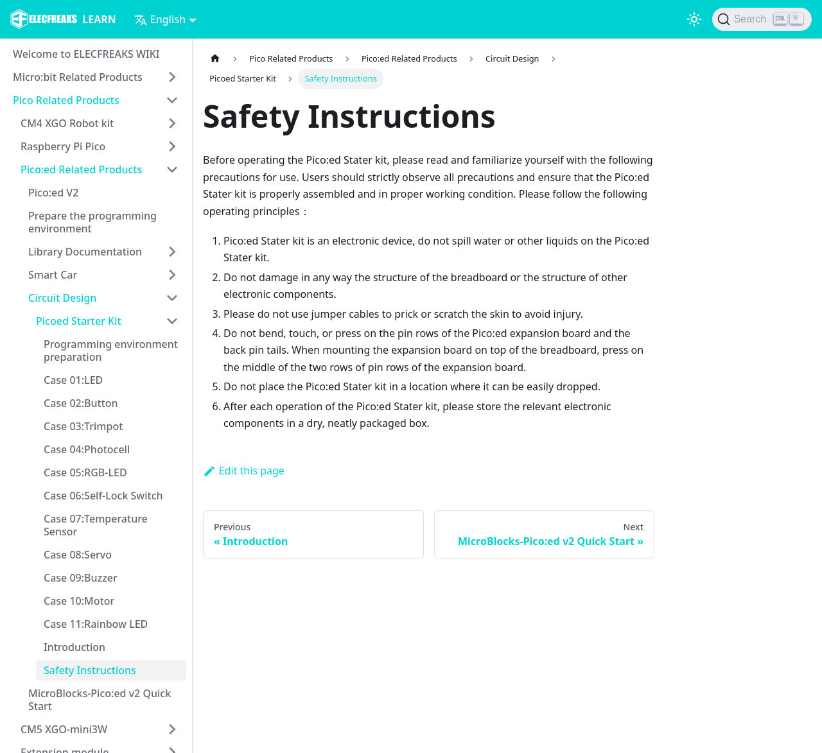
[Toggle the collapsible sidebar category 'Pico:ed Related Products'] (172, 169)
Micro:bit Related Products (78, 77)
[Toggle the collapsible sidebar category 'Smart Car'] (172, 274)
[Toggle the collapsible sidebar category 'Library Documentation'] (172, 251)
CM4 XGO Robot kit (67, 123)
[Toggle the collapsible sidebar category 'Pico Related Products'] (172, 100)
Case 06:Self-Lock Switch (103, 496)
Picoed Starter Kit (78, 321)
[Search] (762, 19)
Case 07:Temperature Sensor (96, 525)
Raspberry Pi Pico (63, 146)
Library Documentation (85, 252)
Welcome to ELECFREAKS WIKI (86, 54)
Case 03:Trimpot (83, 426)
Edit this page (243, 470)
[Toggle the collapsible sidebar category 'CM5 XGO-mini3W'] (172, 729)
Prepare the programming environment (92, 222)
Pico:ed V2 (53, 193)
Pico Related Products (66, 100)
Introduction (74, 647)
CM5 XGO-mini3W (64, 729)
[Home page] (215, 59)
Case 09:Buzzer (81, 578)
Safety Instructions (90, 670)
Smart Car (52, 275)
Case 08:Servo (78, 555)
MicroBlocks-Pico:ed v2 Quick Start (99, 699)
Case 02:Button (81, 403)
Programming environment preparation (111, 350)
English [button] (160, 19)
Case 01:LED (73, 380)
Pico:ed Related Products (81, 169)
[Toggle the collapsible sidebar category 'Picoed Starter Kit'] (172, 321)
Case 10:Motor (79, 601)
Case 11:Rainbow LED (96, 624)
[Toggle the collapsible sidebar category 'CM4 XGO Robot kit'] (172, 123)
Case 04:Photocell (87, 449)
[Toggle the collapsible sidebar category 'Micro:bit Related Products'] (172, 77)
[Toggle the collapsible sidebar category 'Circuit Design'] (172, 298)
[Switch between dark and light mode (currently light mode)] (694, 19)
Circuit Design (62, 298)
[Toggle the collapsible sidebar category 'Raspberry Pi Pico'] (172, 146)
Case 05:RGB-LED (85, 472)
